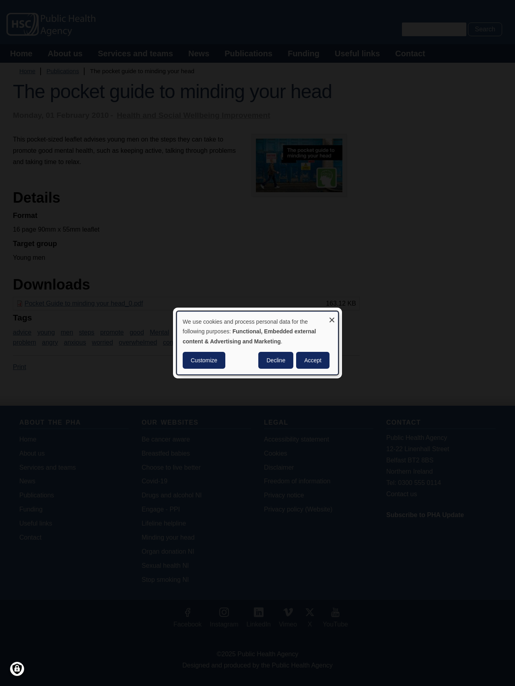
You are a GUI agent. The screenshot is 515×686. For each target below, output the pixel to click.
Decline (275, 360)
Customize (204, 360)
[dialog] (257, 343)
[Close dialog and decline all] (332, 317)
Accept (312, 360)
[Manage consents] (17, 669)
